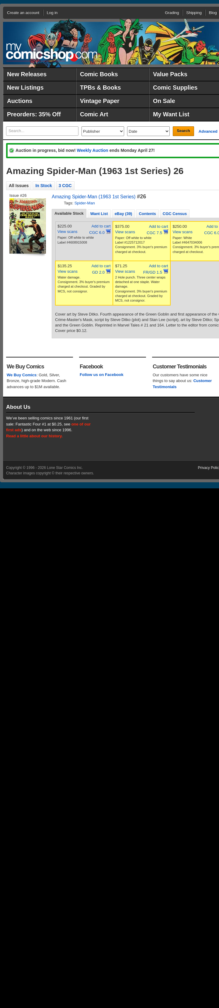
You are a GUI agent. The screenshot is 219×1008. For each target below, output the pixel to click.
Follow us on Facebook (101, 374)
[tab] (69, 213)
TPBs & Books (100, 87)
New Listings (25, 87)
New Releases (27, 74)
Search (183, 130)
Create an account (23, 12)
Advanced (208, 131)
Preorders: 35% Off (34, 114)
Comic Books (99, 74)
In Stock (43, 185)
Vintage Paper (100, 100)
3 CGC (65, 185)
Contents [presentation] (147, 213)
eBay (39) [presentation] (123, 213)
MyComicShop (51, 52)
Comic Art (94, 114)
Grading (172, 12)
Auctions (19, 100)
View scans (67, 231)
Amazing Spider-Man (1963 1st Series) (94, 196)
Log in (52, 12)
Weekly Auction (92, 150)
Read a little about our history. (34, 436)
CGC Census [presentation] (175, 213)
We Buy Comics (21, 375)
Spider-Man (85, 203)
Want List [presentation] (99, 213)
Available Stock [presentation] (69, 213)
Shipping (194, 12)
